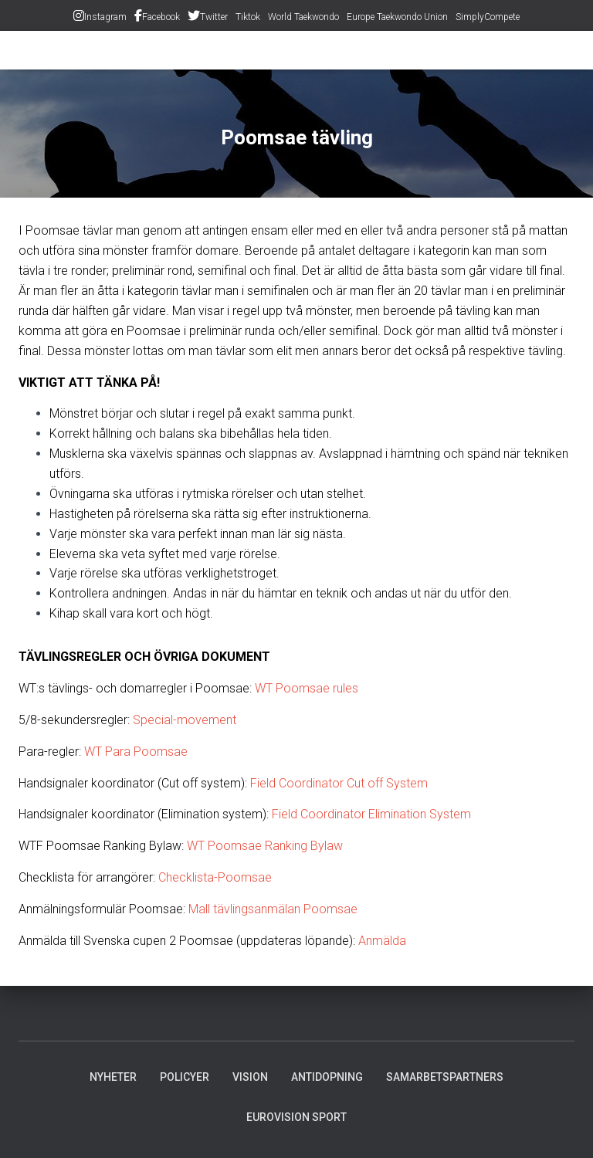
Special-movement (184, 720)
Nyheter (113, 1077)
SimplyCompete (488, 17)
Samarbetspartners (444, 1077)
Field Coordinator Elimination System (371, 814)
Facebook (161, 17)
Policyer (184, 1077)
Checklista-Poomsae (215, 877)
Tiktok (248, 17)
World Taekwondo (303, 17)
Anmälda (382, 940)
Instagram (105, 17)
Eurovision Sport (296, 1117)
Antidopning (327, 1077)
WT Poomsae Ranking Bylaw (265, 845)
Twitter (214, 17)
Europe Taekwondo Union (397, 17)
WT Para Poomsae (136, 751)
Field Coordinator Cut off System (339, 783)
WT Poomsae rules (306, 688)
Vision (250, 1077)
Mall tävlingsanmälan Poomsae (272, 909)
